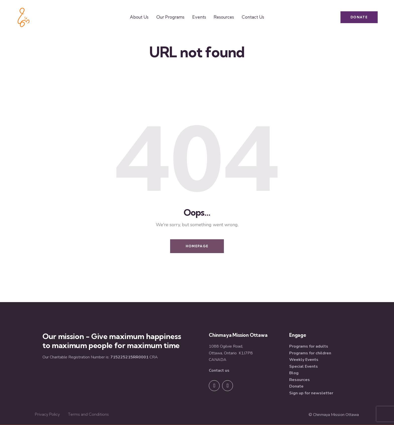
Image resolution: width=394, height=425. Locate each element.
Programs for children (310, 353)
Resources (299, 380)
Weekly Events (303, 359)
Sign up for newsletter (311, 393)
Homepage (197, 246)
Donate (296, 386)
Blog (294, 373)
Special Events (303, 366)
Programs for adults (308, 346)
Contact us (219, 370)
